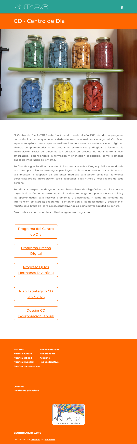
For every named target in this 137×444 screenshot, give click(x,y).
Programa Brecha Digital (36, 251)
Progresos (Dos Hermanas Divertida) (36, 270)
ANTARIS (19, 349)
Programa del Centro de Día (36, 231)
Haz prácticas (47, 353)
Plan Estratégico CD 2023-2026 (36, 294)
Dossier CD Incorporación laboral (36, 313)
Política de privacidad (26, 390)
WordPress (50, 439)
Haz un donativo (49, 361)
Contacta (19, 386)
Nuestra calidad (23, 357)
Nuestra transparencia (27, 366)
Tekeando (35, 439)
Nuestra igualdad (24, 361)
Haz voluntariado (50, 349)
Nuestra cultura (23, 353)
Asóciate (45, 357)
